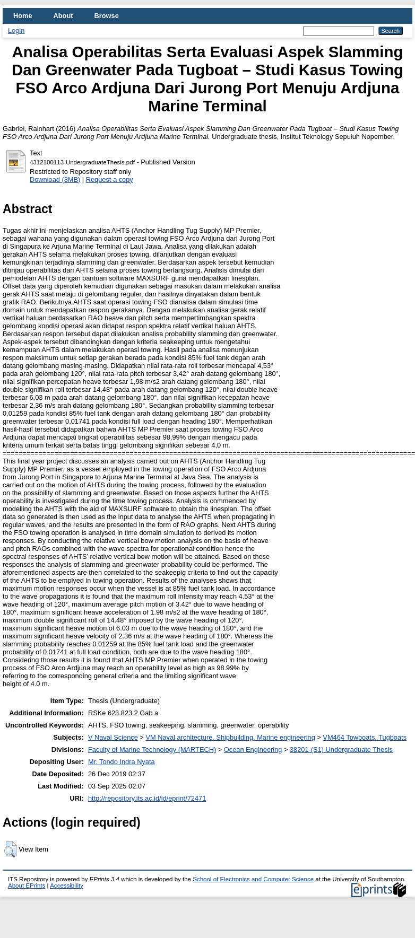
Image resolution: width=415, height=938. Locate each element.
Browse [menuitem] (106, 16)
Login (16, 30)
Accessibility (66, 885)
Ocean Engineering (253, 749)
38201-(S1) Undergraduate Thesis (341, 749)
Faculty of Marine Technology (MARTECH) (152, 749)
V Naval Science (113, 737)
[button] (10, 849)
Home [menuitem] (22, 16)
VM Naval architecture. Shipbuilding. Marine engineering (230, 737)
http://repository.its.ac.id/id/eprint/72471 (147, 798)
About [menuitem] (63, 16)
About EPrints (26, 885)
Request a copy (109, 179)
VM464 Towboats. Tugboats (365, 737)
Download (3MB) (55, 179)
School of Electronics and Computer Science (253, 879)
